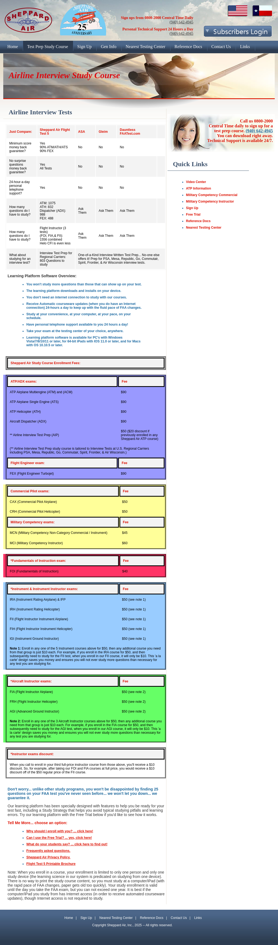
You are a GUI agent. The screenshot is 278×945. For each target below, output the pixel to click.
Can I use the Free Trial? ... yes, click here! (59, 838)
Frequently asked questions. (48, 851)
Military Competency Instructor (210, 201)
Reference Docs (198, 221)
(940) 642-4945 (182, 22)
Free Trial (193, 214)
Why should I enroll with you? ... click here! (59, 831)
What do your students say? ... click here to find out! (67, 844)
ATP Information (198, 188)
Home (68, 918)
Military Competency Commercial (211, 195)
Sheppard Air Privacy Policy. (48, 857)
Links (198, 918)
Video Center (196, 182)
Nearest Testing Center (203, 227)
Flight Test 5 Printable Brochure (50, 864)
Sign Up (192, 208)
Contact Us (179, 918)
